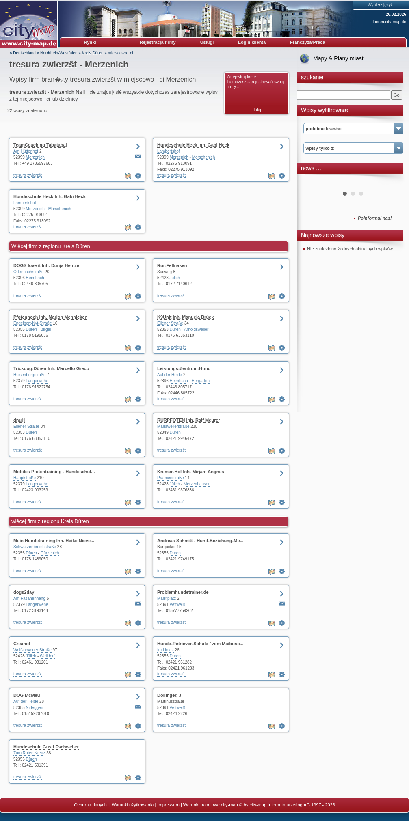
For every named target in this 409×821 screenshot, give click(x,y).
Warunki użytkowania (133, 804)
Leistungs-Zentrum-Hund (183, 368)
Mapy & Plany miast (338, 58)
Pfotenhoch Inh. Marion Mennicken (50, 317)
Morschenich (203, 157)
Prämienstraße (170, 478)
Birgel (46, 329)
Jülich (175, 278)
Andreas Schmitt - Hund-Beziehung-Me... (200, 540)
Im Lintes (165, 650)
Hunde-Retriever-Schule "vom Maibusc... (200, 643)
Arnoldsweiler (196, 329)
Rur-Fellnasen (172, 265)
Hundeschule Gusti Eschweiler (46, 746)
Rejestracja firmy (158, 42)
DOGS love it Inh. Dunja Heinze (46, 265)
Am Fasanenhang (29, 598)
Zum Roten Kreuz (29, 753)
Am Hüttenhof (25, 151)
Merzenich (35, 157)
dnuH (19, 420)
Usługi (207, 42)
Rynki (90, 42)
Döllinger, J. (169, 695)
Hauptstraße (24, 478)
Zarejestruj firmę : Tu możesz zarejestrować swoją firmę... (255, 82)
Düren (31, 329)
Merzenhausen (197, 484)
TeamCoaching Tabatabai (40, 144)
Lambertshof (168, 151)
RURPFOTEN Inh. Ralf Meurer (188, 420)
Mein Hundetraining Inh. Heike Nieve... (53, 540)
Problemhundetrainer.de (183, 592)
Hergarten (201, 381)
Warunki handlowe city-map (210, 804)
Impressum (168, 804)
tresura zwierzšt (27, 175)
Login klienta (252, 42)
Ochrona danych (91, 804)
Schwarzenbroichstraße (34, 547)
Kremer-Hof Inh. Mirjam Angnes (190, 471)
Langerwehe (37, 381)
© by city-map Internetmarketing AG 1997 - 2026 (287, 804)
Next (391, 180)
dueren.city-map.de (388, 21)
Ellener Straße (170, 323)
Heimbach (35, 278)
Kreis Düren (93, 53)
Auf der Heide (169, 375)
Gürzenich (50, 553)
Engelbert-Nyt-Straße (32, 323)
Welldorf (47, 656)
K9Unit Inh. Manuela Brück (185, 317)
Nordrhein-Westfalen (59, 53)
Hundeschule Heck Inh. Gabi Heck (193, 144)
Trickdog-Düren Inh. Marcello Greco (51, 368)
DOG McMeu (26, 695)
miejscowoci (120, 53)
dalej (256, 110)
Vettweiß (177, 604)
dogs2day (23, 592)
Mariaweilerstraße (173, 426)
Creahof (21, 643)
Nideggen (34, 707)
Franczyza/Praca (307, 42)
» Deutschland (23, 53)
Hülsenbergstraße (29, 375)
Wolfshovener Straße (32, 650)
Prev (313, 180)
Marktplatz (166, 598)
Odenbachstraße (28, 271)
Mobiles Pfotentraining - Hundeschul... (54, 471)
